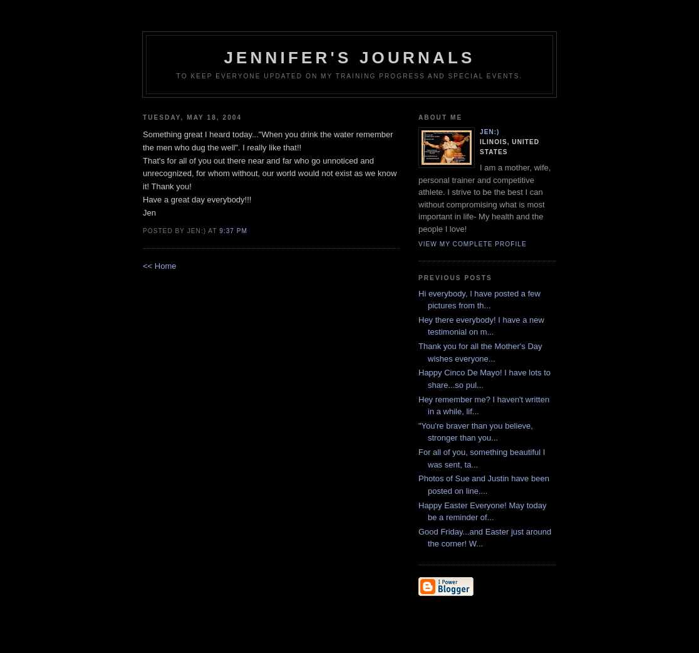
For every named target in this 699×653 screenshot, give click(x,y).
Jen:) (490, 131)
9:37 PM (233, 230)
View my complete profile (472, 244)
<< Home (159, 266)
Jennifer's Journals (349, 57)
